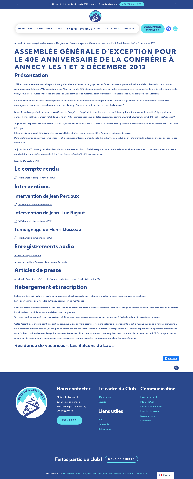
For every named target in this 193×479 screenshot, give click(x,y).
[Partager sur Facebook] (171, 358)
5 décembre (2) (92, 279)
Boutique (86, 29)
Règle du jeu (105, 397)
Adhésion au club (105, 29)
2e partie (62, 262)
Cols (60, 29)
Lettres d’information (151, 406)
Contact (69, 420)
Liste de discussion (149, 411)
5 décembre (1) (71, 279)
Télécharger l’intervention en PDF (35, 204)
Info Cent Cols (147, 401)
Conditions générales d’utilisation (107, 473)
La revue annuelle (149, 397)
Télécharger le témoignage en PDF (35, 237)
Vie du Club (25, 29)
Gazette (72, 29)
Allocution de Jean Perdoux (27, 255)
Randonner (44, 29)
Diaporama (145, 420)
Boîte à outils (105, 429)
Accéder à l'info (132, 4)
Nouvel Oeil (68, 473)
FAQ (101, 419)
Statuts (102, 401)
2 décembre (53, 279)
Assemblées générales (35, 43)
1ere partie (50, 262)
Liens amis (104, 424)
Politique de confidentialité (135, 473)
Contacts (127, 29)
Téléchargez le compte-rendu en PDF (37, 177)
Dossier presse (147, 416)
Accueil (18, 43)
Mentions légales (83, 473)
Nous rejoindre (121, 459)
